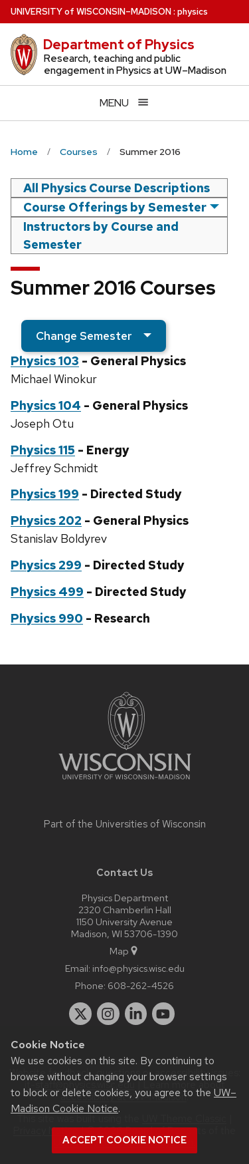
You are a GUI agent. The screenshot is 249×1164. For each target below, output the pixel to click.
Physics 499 (47, 591)
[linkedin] (136, 1013)
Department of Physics (119, 44)
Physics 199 (45, 494)
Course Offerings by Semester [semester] (115, 207)
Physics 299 (46, 565)
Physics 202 (46, 520)
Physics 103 (45, 360)
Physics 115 (43, 450)
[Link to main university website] (124, 782)
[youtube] (163, 1013)
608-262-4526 (141, 985)
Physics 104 (46, 405)
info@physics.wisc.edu (138, 968)
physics (192, 11)
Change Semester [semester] (84, 336)
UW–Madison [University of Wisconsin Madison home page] (91, 11)
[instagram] (108, 1013)
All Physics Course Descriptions (116, 188)
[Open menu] (124, 102)
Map (124, 951)
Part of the (125, 824)
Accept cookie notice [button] (124, 1140)
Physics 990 (47, 618)
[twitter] (80, 1013)
